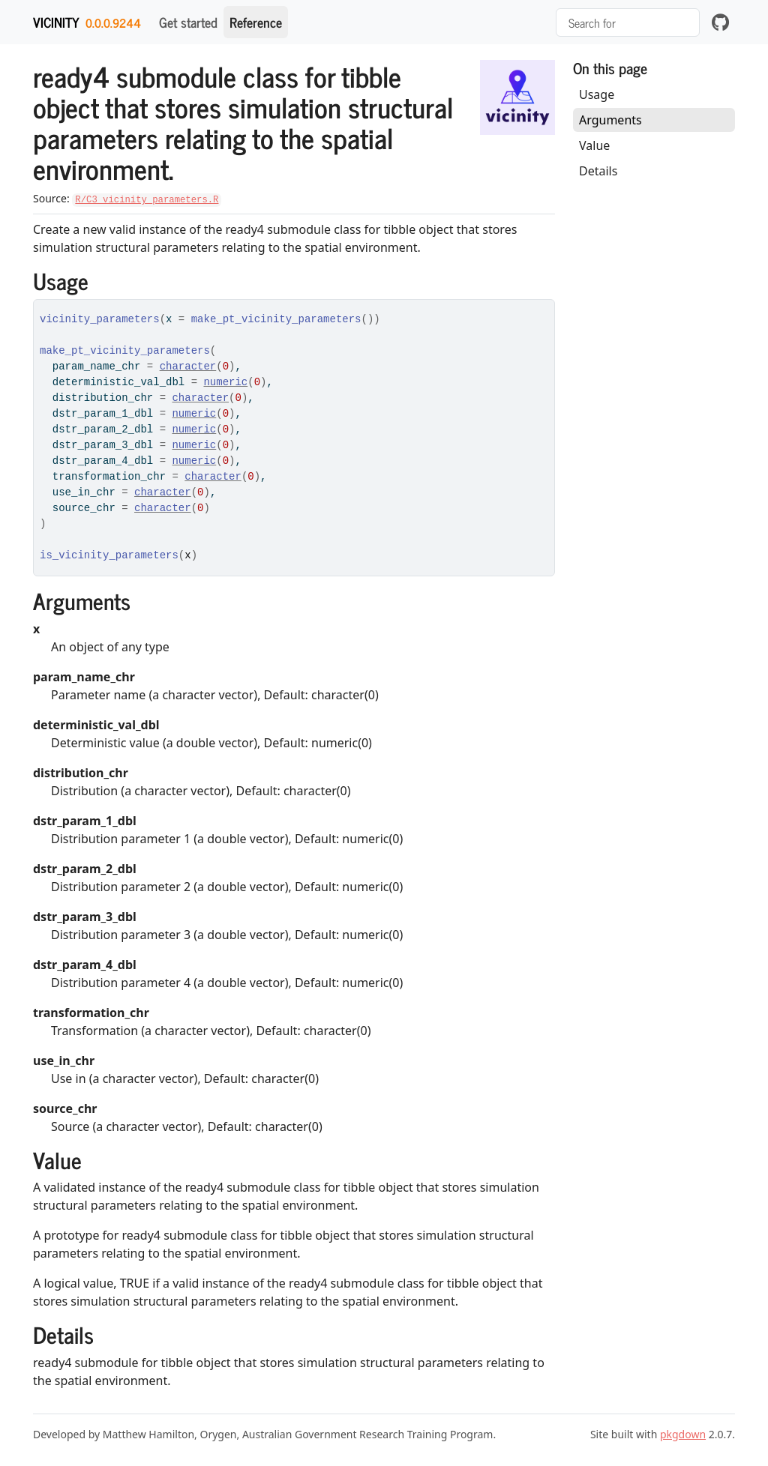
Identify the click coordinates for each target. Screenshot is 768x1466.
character (188, 366)
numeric (225, 382)
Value (594, 145)
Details (598, 171)
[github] (720, 22)
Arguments (610, 120)
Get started (188, 21)
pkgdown (683, 1434)
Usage (596, 94)
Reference (256, 21)
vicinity (56, 21)
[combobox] (628, 22)
